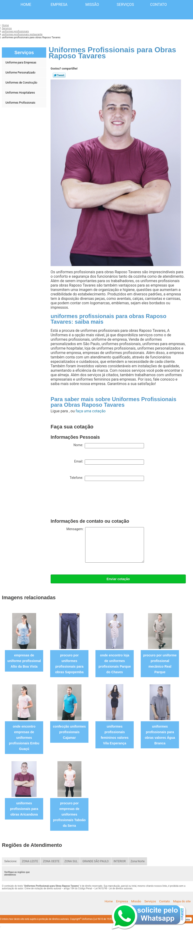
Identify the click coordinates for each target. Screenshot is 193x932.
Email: (109, 462)
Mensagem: (105, 545)
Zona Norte (138, 861)
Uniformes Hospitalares (20, 92)
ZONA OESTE (51, 861)
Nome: (109, 445)
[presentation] (86, 501)
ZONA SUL (70, 861)
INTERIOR (120, 861)
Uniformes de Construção (21, 82)
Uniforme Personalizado (20, 72)
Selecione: (10, 861)
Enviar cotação (118, 579)
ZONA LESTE (30, 861)
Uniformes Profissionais (20, 102)
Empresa (59, 4)
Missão (92, 4)
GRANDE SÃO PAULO (95, 861)
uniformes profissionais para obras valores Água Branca (160, 735)
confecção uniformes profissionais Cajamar (69, 732)
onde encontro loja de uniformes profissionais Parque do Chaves (114, 663)
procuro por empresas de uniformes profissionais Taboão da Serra (69, 814)
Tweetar (59, 75)
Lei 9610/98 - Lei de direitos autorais (113, 888)
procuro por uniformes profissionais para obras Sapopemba (69, 663)
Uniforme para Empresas (21, 62)
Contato (158, 4)
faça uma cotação (90, 411)
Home (26, 4)
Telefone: (107, 478)
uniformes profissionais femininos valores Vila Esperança (115, 735)
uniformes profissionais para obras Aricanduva (24, 808)
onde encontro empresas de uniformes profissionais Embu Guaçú (24, 738)
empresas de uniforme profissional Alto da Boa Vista (24, 660)
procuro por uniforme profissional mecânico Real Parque (160, 663)
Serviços (125, 4)
